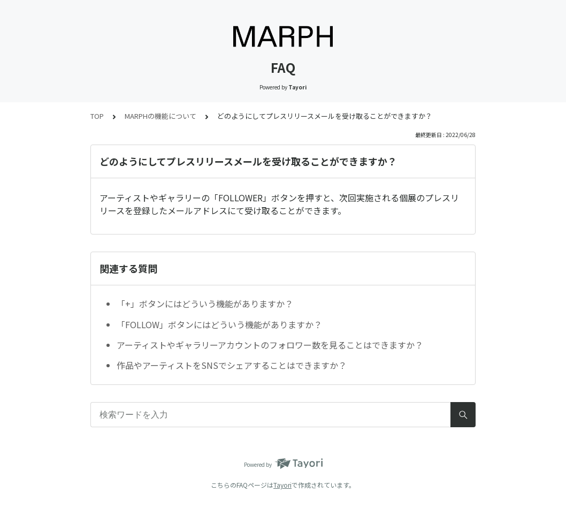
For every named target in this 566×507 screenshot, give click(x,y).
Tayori (282, 484)
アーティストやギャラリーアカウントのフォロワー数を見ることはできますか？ (270, 344)
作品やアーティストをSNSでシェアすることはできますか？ (232, 365)
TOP (97, 116)
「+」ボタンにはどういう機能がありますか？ (205, 303)
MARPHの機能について (160, 116)
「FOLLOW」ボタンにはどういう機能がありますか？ (219, 324)
